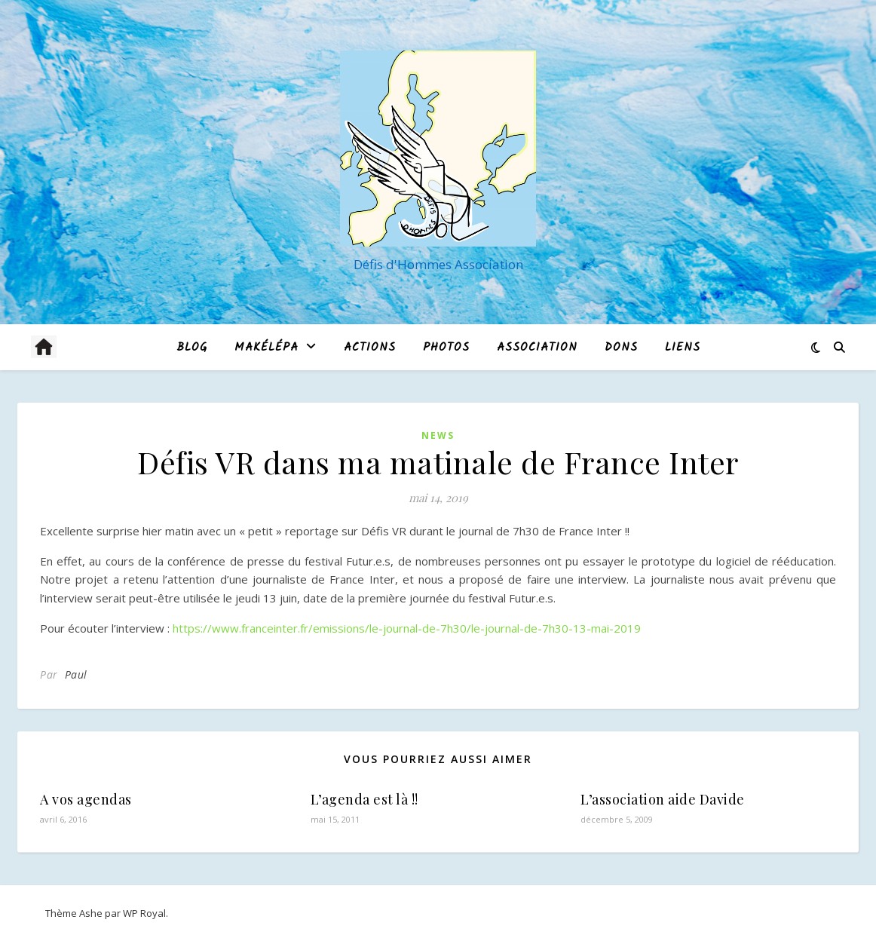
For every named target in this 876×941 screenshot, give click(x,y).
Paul (76, 674)
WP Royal (144, 913)
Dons (621, 348)
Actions (370, 348)
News (438, 435)
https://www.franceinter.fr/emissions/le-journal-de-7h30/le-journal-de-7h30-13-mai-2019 (407, 628)
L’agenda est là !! (364, 799)
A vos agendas (86, 799)
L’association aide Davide (662, 799)
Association (537, 348)
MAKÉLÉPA (266, 348)
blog (191, 348)
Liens (682, 348)
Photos (446, 348)
